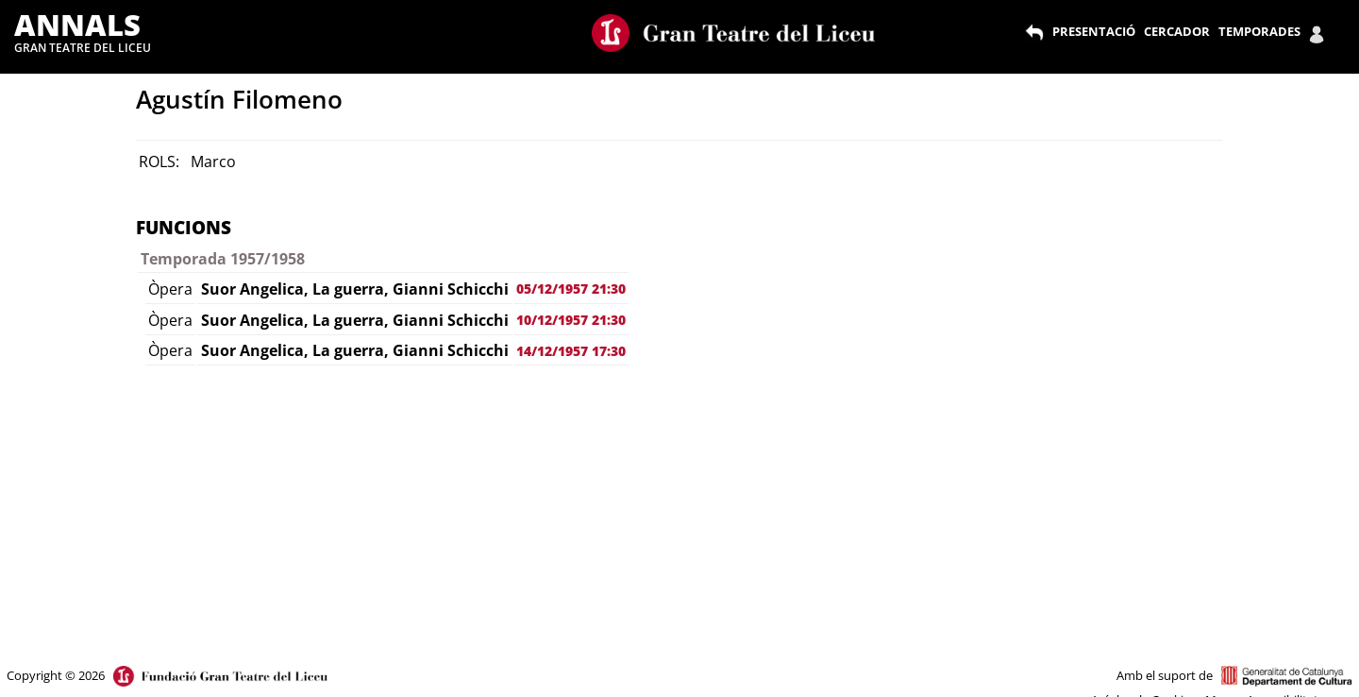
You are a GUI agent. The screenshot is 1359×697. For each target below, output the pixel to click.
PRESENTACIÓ (1093, 31)
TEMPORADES (1259, 31)
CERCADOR (1177, 31)
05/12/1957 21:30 (571, 289)
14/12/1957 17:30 (571, 351)
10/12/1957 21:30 (571, 320)
